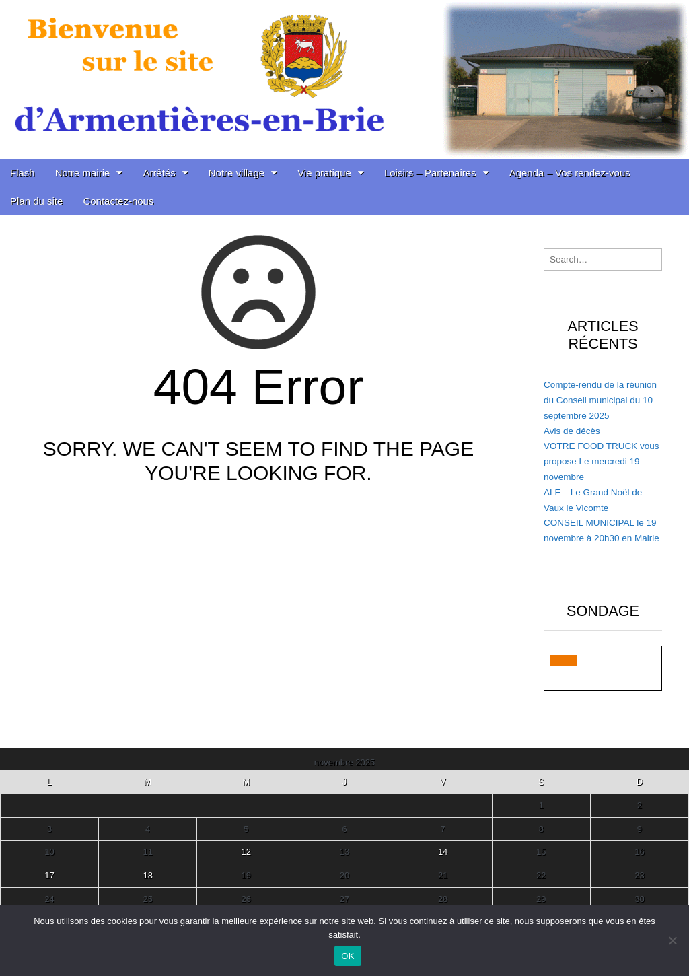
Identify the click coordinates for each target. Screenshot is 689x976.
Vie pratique (324, 172)
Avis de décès (572, 431)
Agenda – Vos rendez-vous (569, 172)
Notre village (236, 172)
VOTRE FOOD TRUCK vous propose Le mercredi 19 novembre (601, 461)
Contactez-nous (118, 201)
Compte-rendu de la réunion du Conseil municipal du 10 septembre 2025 (600, 400)
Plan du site (36, 201)
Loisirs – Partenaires (430, 172)
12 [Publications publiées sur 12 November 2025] (246, 852)
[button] (563, 660)
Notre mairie (82, 172)
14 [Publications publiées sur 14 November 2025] (442, 852)
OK (347, 956)
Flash (22, 172)
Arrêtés (159, 172)
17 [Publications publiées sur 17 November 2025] (49, 875)
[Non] (672, 940)
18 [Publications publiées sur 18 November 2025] (147, 875)
